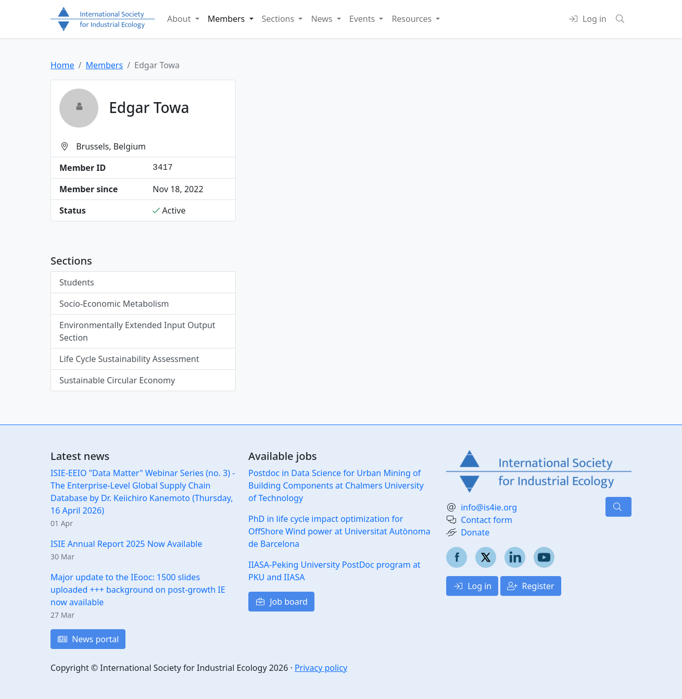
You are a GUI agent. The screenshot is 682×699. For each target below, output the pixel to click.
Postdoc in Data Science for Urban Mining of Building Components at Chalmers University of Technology (336, 485)
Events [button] (363, 18)
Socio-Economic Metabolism (114, 303)
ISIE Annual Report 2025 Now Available (126, 544)
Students (76, 282)
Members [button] (227, 18)
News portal (88, 639)
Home (62, 65)
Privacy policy (321, 667)
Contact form (486, 520)
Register (530, 586)
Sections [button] (279, 18)
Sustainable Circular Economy (117, 380)
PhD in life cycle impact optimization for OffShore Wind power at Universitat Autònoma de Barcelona (339, 531)
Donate (475, 532)
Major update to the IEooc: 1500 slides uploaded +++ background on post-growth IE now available (137, 589)
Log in (472, 586)
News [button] (322, 18)
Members (104, 65)
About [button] (180, 18)
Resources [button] (412, 18)
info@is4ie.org (489, 507)
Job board (281, 601)
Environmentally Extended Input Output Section (137, 331)
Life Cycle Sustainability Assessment (129, 359)
